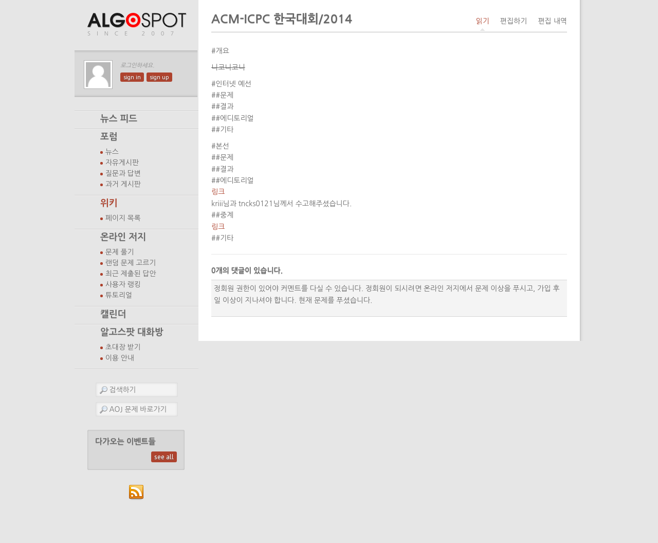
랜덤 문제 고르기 (130, 262)
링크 (218, 191)
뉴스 (112, 151)
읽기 (482, 21)
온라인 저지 (123, 237)
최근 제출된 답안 (130, 273)
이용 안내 (119, 357)
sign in (132, 77)
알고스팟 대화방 (131, 332)
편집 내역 (552, 21)
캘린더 (113, 314)
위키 (109, 203)
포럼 (109, 136)
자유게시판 (122, 162)
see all (164, 456)
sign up (159, 77)
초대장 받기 (123, 347)
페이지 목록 (123, 218)
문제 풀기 (119, 252)
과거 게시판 (123, 184)
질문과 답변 (123, 173)
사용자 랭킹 (123, 284)
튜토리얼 (118, 295)
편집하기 (513, 21)
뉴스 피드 (118, 118)
